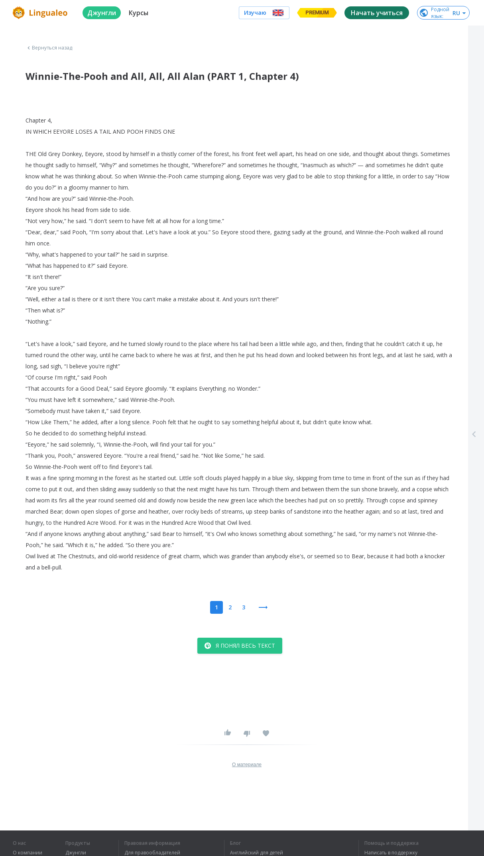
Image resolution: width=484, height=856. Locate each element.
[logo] (41, 12)
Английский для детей (256, 853)
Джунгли (75, 853)
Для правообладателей (152, 853)
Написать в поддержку (390, 853)
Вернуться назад (49, 47)
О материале (247, 764)
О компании (27, 853)
